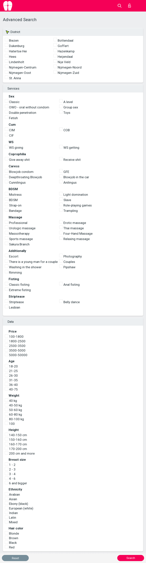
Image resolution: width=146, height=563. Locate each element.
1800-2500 (17, 341)
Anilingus (70, 182)
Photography (72, 256)
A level (68, 102)
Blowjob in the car (76, 177)
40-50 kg (15, 405)
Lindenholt (16, 62)
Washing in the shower (25, 267)
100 (12, 424)
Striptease (16, 302)
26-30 (13, 375)
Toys (66, 113)
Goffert (63, 46)
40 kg (13, 401)
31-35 (13, 380)
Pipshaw (69, 267)
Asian (13, 499)
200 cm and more (22, 453)
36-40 (13, 385)
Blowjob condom (21, 172)
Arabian (14, 494)
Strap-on (15, 205)
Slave (67, 200)
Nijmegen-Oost (20, 73)
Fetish (13, 118)
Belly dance (71, 302)
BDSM (13, 200)
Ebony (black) (18, 504)
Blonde (14, 533)
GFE (66, 172)
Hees (12, 57)
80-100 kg (16, 419)
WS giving (16, 147)
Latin (12, 517)
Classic (14, 102)
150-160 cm (18, 440)
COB (66, 130)
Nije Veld (64, 62)
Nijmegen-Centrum (22, 67)
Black (13, 543)
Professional (18, 223)
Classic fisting (19, 284)
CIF (11, 135)
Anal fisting (71, 284)
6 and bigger (18, 483)
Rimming (15, 272)
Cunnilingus (17, 182)
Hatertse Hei (18, 51)
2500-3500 (17, 346)
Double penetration (22, 113)
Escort (13, 256)
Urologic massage (22, 228)
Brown (13, 538)
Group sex (70, 107)
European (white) (21, 508)
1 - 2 (12, 465)
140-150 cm (18, 435)
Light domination (75, 194)
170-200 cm (18, 449)
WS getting (71, 147)
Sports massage (21, 239)
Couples (69, 262)
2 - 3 (12, 469)
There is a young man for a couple (33, 262)
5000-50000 (18, 355)
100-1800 (16, 336)
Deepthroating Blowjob (25, 177)
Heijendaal (65, 57)
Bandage (15, 211)
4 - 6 (12, 478)
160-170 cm (18, 444)
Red (12, 547)
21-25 (13, 371)
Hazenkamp (66, 51)
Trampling (70, 211)
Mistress (15, 194)
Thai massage (73, 228)
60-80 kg (15, 414)
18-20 (13, 366)
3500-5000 (17, 350)
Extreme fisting (20, 290)
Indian (13, 513)
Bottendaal (65, 40)
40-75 (13, 389)
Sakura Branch (19, 244)
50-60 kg (15, 410)
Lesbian (14, 307)
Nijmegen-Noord (70, 67)
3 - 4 (12, 474)
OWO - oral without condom (29, 107)
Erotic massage (74, 223)
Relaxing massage (76, 239)
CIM (12, 130)
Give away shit (19, 160)
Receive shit (72, 160)
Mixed (13, 522)
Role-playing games (77, 205)
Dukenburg (16, 46)
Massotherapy (19, 233)
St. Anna (15, 78)
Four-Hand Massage (78, 233)
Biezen (14, 40)
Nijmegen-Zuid (68, 73)
